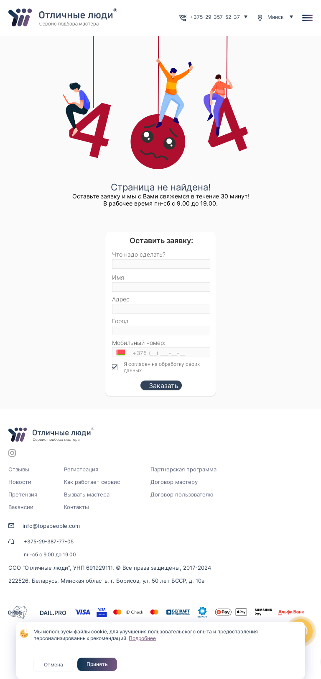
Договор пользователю (182, 494)
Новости (19, 481)
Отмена (53, 664)
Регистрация (81, 469)
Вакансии (20, 507)
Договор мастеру (174, 481)
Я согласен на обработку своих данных (162, 367)
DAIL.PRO (53, 612)
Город (120, 320)
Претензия (22, 494)
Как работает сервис (92, 481)
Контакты (76, 507)
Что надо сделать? (139, 254)
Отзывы (18, 469)
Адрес (121, 299)
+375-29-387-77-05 (49, 541)
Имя (118, 277)
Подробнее (142, 638)
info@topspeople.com (51, 525)
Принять (97, 664)
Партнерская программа (183, 469)
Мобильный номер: (139, 342)
